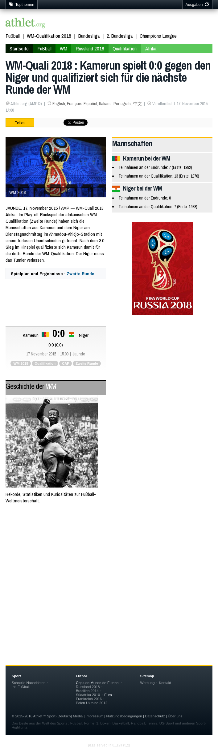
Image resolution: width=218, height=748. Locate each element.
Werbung (147, 683)
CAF (65, 363)
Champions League (158, 35)
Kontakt (165, 683)
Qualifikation (125, 48)
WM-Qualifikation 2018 (49, 35)
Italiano (105, 103)
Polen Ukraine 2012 (91, 703)
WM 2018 (20, 363)
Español (90, 103)
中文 (137, 103)
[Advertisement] (109, 558)
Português (122, 103)
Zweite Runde (80, 273)
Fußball (13, 35)
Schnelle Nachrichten (29, 683)
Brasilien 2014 (87, 691)
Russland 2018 (90, 48)
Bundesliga (89, 35)
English (58, 103)
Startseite (19, 48)
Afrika (150, 48)
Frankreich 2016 (89, 699)
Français (74, 103)
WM (63, 48)
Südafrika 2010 (88, 695)
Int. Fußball (21, 687)
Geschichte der (31, 386)
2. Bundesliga (120, 35)
